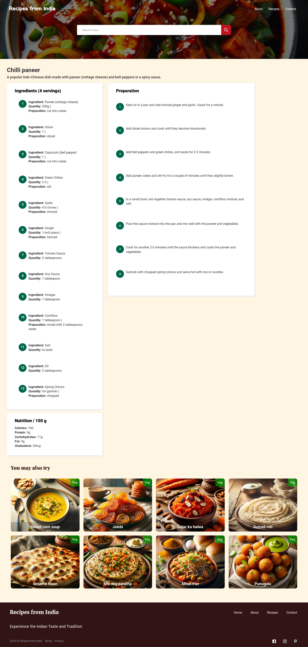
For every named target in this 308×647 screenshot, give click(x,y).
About (258, 9)
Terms (48, 640)
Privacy (59, 640)
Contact (290, 9)
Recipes (274, 9)
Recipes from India (32, 9)
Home (238, 612)
